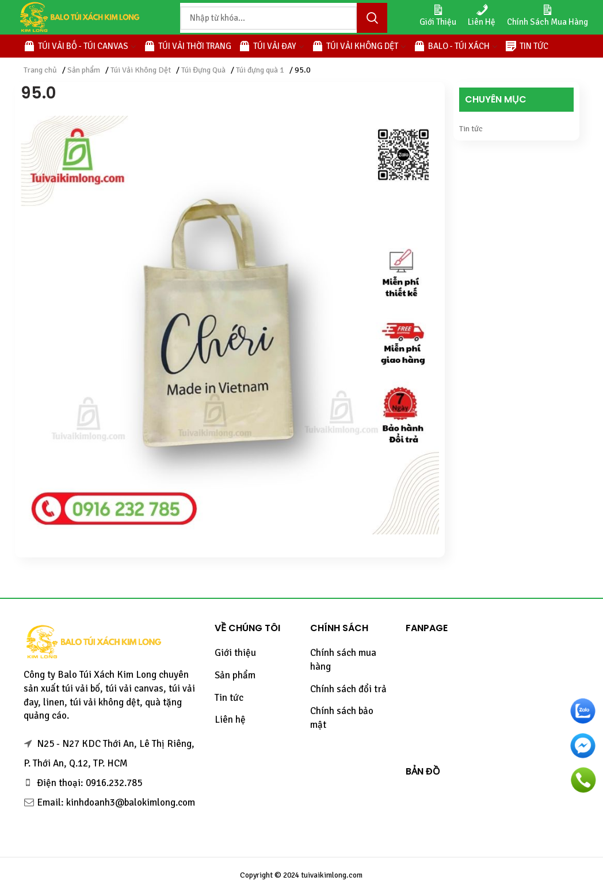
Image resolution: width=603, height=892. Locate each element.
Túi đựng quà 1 (260, 70)
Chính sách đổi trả (348, 689)
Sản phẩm (83, 70)
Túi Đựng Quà (203, 70)
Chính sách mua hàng (343, 660)
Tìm (372, 18)
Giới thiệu (235, 653)
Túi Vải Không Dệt (140, 70)
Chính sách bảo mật (341, 718)
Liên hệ (230, 719)
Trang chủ (40, 70)
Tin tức (471, 129)
